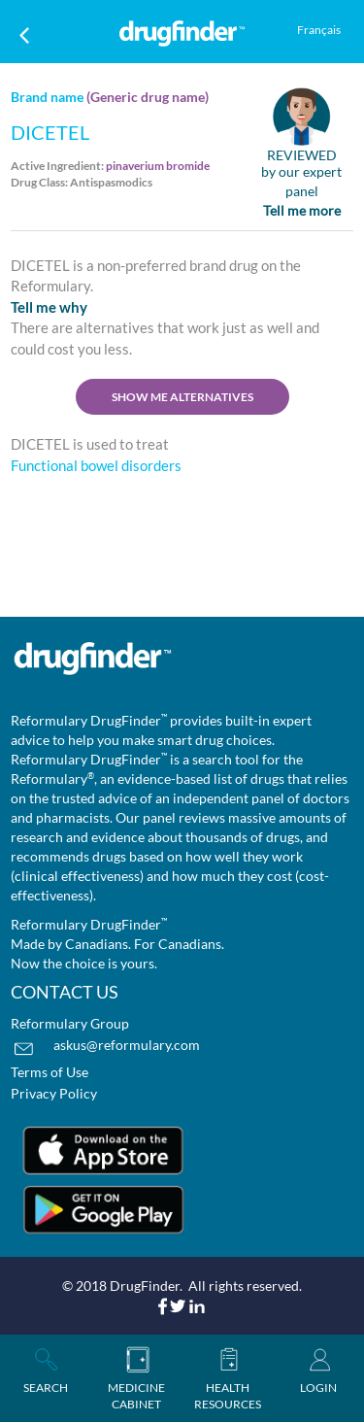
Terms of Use (49, 1072)
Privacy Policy (54, 1093)
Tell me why (49, 307)
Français (319, 29)
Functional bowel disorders (96, 465)
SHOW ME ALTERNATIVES (182, 396)
